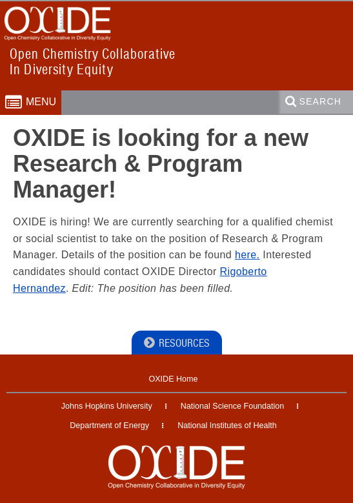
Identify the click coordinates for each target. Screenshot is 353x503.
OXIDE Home (172, 379)
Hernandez (39, 288)
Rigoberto (243, 271)
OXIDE (26, 49)
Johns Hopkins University (106, 406)
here (246, 254)
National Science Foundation (233, 406)
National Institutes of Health (227, 425)
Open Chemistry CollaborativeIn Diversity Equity (93, 61)
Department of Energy (109, 425)
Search (320, 101)
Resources (184, 343)
